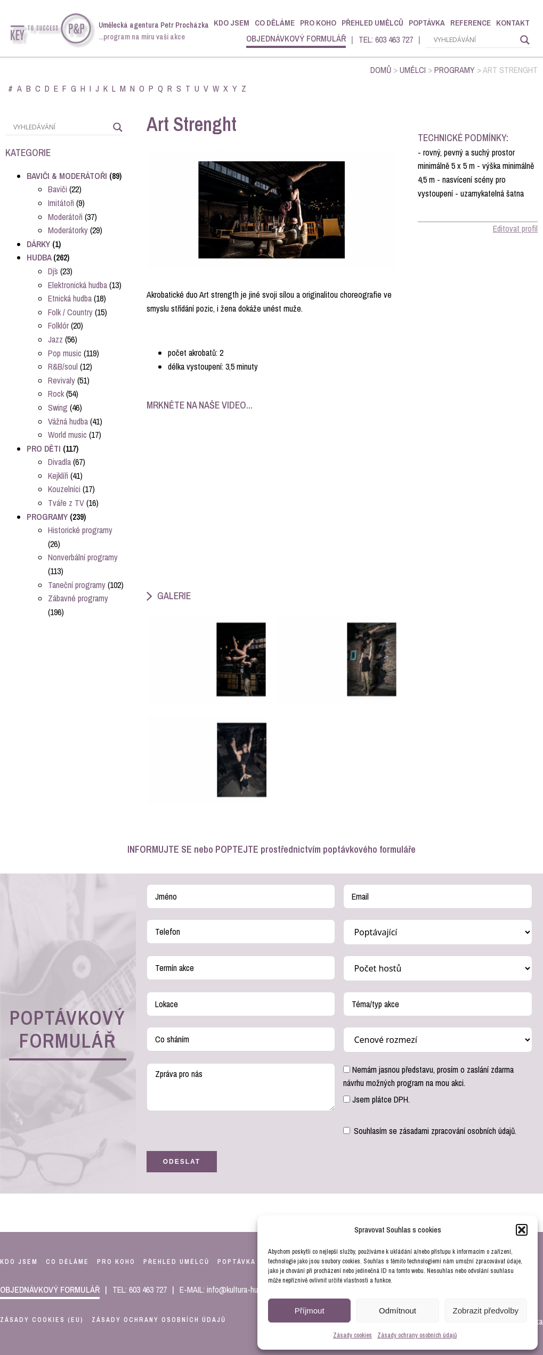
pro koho (116, 1262)
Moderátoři (65, 217)
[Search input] (474, 39)
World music (67, 434)
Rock (56, 393)
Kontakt (513, 22)
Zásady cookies (352, 1335)
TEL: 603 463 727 (386, 39)
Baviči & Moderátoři (67, 176)
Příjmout (310, 1310)
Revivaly (61, 380)
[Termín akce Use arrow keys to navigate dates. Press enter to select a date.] (241, 968)
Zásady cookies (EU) (42, 1320)
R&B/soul (63, 366)
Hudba (39, 257)
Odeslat (181, 1161)
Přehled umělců (372, 22)
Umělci (413, 70)
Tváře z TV (66, 503)
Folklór (58, 325)
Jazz (55, 339)
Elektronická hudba (77, 285)
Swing (58, 407)
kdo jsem (19, 1262)
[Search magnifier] (524, 39)
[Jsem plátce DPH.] (346, 1099)
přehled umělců (176, 1262)
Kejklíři (58, 475)
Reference (470, 22)
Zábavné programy (78, 598)
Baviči (57, 189)
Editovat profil (515, 228)
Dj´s (53, 271)
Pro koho (318, 22)
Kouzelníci (64, 489)
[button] (521, 1230)
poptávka (236, 1262)
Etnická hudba (70, 298)
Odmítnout (397, 1310)
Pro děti (44, 448)
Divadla (59, 462)
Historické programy (80, 530)
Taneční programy (77, 585)
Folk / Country (70, 312)
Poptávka (427, 22)
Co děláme (275, 22)
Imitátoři (61, 203)
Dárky (38, 244)
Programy (454, 70)
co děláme (67, 1262)
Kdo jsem (231, 22)
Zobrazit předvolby (485, 1310)
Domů (380, 70)
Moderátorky (68, 230)
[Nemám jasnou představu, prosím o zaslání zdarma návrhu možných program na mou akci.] (346, 1069)
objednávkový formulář (296, 38)
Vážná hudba (68, 421)
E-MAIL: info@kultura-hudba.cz (229, 1289)
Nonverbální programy (83, 557)
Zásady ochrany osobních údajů (417, 1335)
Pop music (65, 353)
